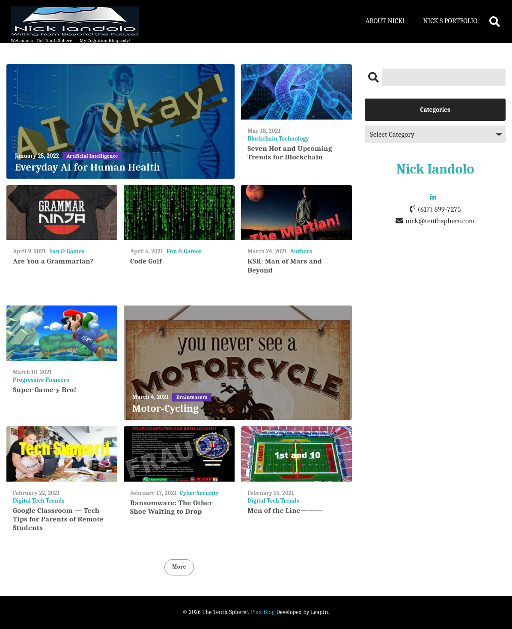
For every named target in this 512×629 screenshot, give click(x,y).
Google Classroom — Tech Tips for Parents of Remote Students (58, 519)
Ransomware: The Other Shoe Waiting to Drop (171, 507)
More (179, 566)
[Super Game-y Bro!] (61, 333)
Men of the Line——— (285, 510)
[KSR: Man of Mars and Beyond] (296, 212)
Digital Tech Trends (39, 500)
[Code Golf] (179, 212)
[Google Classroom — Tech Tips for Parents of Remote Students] (61, 454)
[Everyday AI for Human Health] (120, 121)
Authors (301, 251)
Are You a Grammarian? (53, 261)
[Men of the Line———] (296, 454)
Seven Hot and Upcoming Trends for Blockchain (289, 152)
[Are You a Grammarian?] (61, 212)
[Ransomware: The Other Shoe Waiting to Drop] (179, 454)
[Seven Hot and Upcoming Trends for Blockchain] (296, 92)
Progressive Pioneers (41, 379)
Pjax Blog (263, 612)
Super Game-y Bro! (45, 390)
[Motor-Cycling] (238, 363)
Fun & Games (66, 251)
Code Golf (146, 261)
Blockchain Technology (278, 138)
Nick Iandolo (435, 169)
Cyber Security (199, 493)
